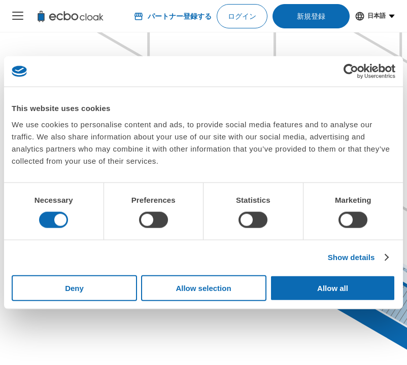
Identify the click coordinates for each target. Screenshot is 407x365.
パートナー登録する (172, 16)
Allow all (332, 287)
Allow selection (203, 287)
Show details (351, 257)
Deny (74, 287)
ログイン (242, 16)
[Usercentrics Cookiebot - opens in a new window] (351, 71)
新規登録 (311, 16)
